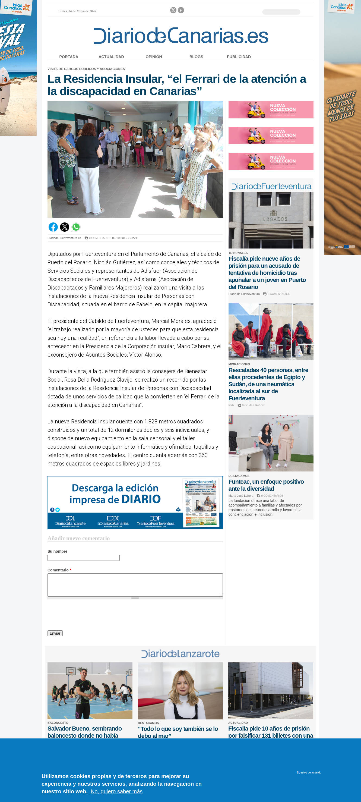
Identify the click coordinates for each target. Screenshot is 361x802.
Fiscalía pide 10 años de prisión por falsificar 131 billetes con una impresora (270, 735)
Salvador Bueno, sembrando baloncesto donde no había (84, 732)
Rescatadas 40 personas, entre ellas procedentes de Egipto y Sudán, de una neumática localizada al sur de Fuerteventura (268, 384)
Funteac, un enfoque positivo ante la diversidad (266, 485)
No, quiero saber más (116, 791)
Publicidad (239, 57)
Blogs (196, 57)
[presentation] (88, 615)
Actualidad (111, 57)
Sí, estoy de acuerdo (308, 772)
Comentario (59, 570)
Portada (68, 57)
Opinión (154, 57)
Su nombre (57, 551)
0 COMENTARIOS (100, 238)
